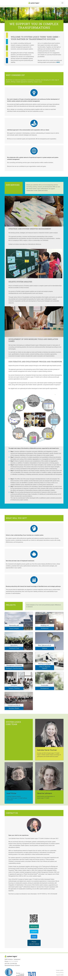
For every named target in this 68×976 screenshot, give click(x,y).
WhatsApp (34, 926)
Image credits (59, 970)
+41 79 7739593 (13, 961)
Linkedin (34, 931)
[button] (5, 19)
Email (34, 937)
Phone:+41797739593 (34, 943)
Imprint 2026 (59, 975)
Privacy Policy (59, 972)
